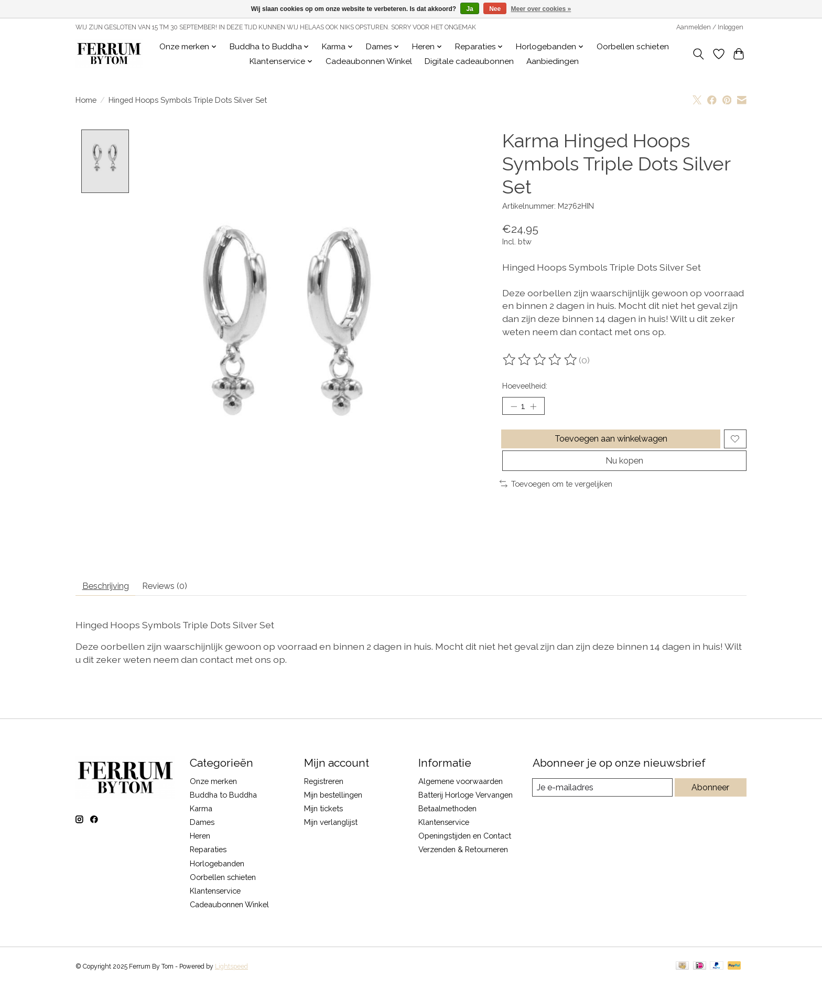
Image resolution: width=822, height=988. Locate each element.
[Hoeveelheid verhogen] (536, 407)
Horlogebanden (217, 867)
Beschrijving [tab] (111, 588)
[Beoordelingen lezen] (540, 360)
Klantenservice (215, 894)
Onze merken (213, 784)
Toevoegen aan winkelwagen (609, 443)
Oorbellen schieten (633, 46)
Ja (469, 9)
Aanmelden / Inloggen (709, 27)
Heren (200, 839)
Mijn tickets (323, 812)
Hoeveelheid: (524, 385)
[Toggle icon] (698, 54)
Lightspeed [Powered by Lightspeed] (231, 970)
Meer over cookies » (541, 9)
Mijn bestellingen (333, 798)
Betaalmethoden (447, 812)
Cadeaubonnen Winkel (369, 61)
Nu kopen (624, 471)
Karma (201, 812)
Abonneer (710, 791)
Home (85, 99)
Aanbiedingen (552, 61)
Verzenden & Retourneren (463, 853)
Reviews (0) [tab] (181, 588)
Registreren (323, 784)
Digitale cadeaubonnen (469, 61)
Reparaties (208, 853)
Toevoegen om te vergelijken (556, 496)
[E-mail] (602, 791)
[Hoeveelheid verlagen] (513, 407)
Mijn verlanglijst (331, 826)
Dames (202, 826)
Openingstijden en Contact (464, 839)
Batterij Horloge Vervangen (465, 798)
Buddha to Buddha (223, 798)
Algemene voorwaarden (460, 784)
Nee (495, 9)
